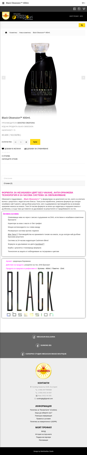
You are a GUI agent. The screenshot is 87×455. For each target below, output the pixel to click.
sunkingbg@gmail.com (45, 398)
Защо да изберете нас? (43, 412)
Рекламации (43, 440)
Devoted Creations (26, 123)
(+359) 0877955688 (45, 389)
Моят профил (74, 16)
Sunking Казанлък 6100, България (44, 386)
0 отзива (6, 155)
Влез (81, 16)
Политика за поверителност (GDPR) (43, 421)
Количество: (7, 142)
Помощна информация (43, 415)
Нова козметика (25, 32)
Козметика (13, 32)
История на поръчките (43, 434)
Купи (35, 142)
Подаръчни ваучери (43, 437)
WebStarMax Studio (47, 451)
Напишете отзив (9, 158)
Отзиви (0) (8, 183)
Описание (8, 178)
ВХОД (43, 431)
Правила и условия (43, 418)
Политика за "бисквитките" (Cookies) (43, 409)
